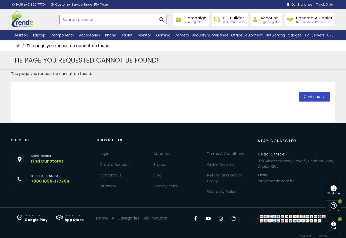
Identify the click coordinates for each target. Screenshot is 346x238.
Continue (312, 96)
